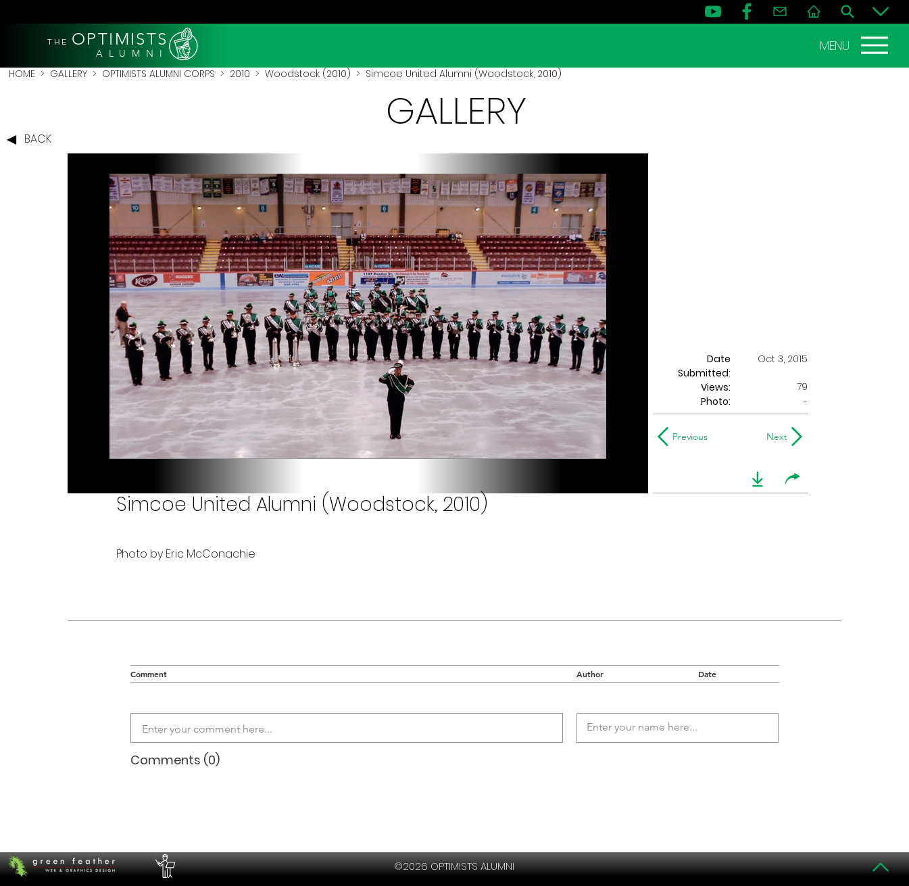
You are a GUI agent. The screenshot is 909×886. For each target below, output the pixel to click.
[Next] (774, 436)
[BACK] (32, 139)
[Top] (880, 867)
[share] (792, 479)
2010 (240, 73)
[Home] (813, 11)
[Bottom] (880, 11)
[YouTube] (713, 11)
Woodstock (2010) (308, 73)
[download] (757, 479)
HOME (22, 73)
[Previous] (686, 436)
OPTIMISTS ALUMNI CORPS (158, 73)
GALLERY (68, 73)
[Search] (847, 11)
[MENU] (855, 45)
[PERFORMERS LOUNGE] (163, 866)
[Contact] (779, 11)
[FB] (746, 11)
